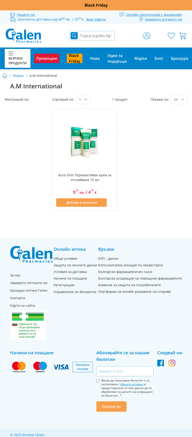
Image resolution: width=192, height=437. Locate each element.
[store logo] (23, 36)
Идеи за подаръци (117, 58)
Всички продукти (18, 58)
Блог (159, 58)
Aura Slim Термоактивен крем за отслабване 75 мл (84, 177)
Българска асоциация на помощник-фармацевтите (140, 278)
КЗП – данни (108, 258)
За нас (15, 275)
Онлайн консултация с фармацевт (154, 14)
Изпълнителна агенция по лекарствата (130, 265)
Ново (95, 58)
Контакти (17, 298)
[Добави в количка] (81, 202)
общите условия (131, 384)
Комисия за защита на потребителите (129, 285)
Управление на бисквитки (75, 292)
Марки (140, 58)
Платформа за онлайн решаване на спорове (134, 291)
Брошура (179, 58)
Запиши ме (111, 406)
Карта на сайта (22, 305)
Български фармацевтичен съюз (125, 271)
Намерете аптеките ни (28, 283)
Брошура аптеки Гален (28, 290)
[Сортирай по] (83, 99)
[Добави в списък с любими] (110, 202)
